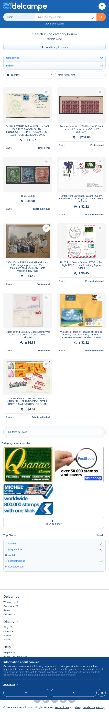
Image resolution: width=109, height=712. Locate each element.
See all (100, 535)
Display (13, 74)
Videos (7, 639)
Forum (7, 635)
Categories (12, 57)
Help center (9, 652)
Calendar (8, 631)
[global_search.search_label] (65, 17)
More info (28, 684)
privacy (77, 707)
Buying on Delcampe (15, 656)
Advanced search (54, 23)
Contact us (9, 614)
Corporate (10, 606)
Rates (6, 610)
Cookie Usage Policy (93, 707)
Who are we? (10, 602)
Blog (7, 627)
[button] (92, 17)
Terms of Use (62, 707)
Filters (10, 65)
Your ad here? (53, 522)
